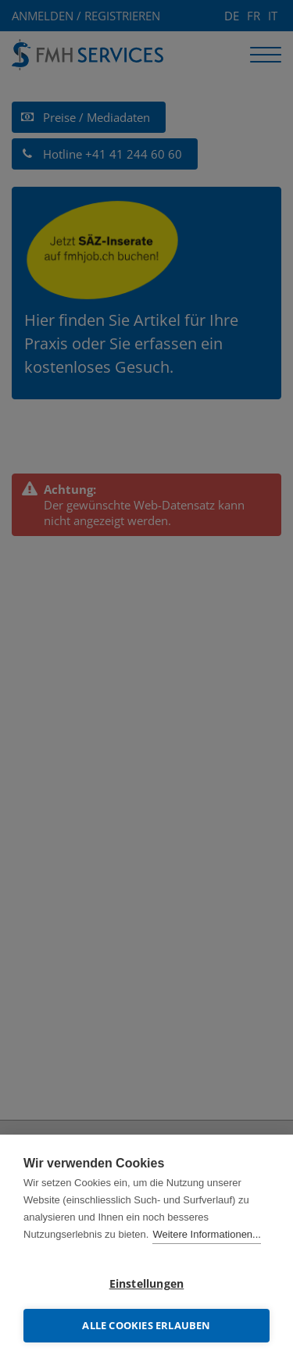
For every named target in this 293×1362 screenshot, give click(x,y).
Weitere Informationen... (206, 1234)
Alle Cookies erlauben (146, 1325)
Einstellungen (146, 1284)
